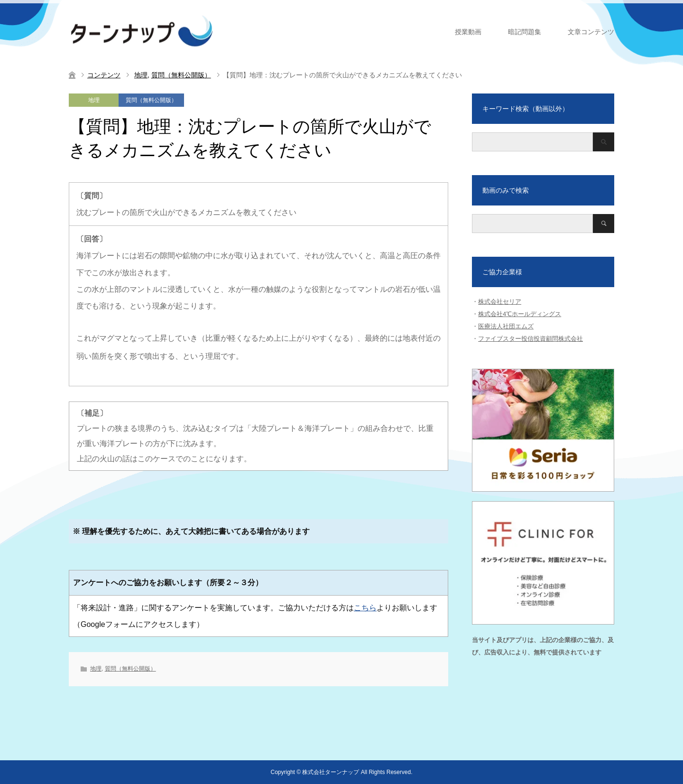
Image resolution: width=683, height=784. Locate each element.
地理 (94, 100)
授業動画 (468, 32)
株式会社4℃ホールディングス (519, 313)
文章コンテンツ (591, 32)
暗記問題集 (524, 32)
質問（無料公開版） (151, 100)
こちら (365, 608)
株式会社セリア (499, 301)
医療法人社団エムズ (506, 326)
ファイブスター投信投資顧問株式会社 (530, 338)
